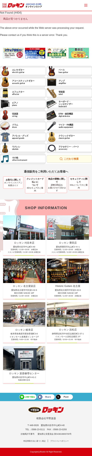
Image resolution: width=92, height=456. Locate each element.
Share (44, 397)
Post (62, 397)
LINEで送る (27, 397)
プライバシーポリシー (59, 441)
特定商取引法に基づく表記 (34, 441)
